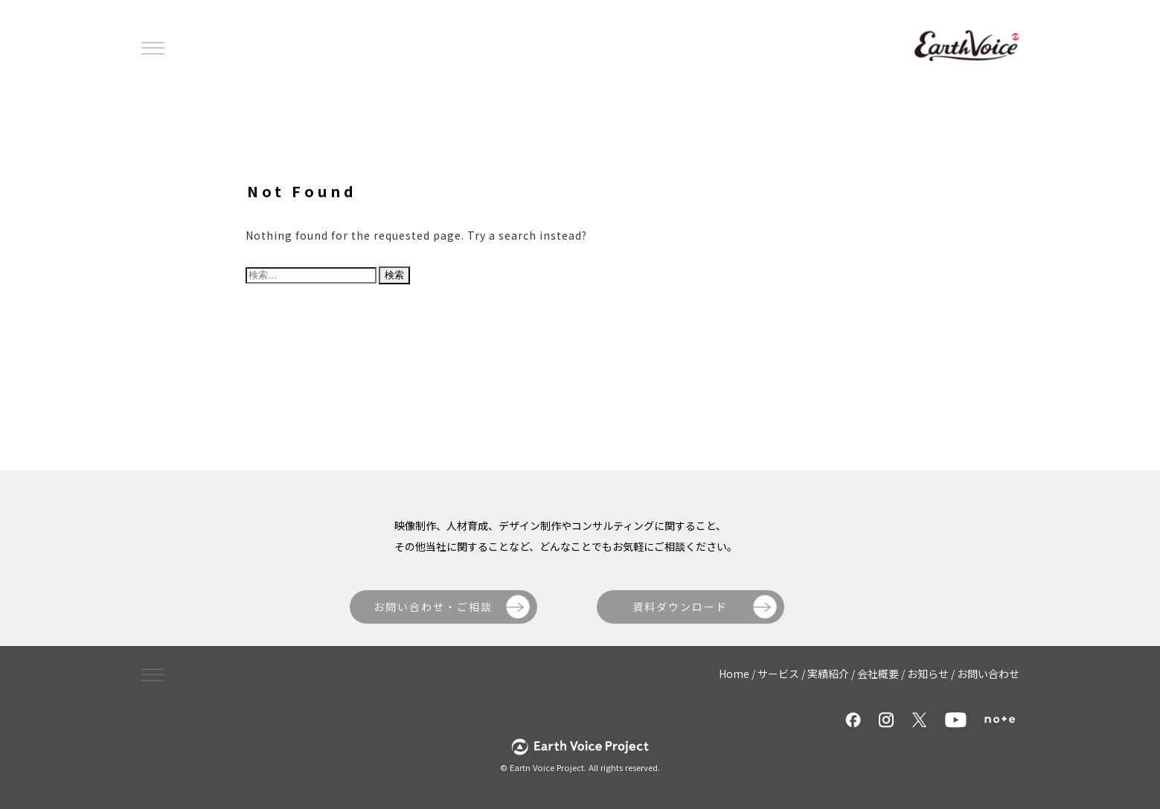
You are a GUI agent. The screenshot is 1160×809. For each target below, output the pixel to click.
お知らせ (928, 673)
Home (734, 673)
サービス (778, 673)
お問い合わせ (988, 673)
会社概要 (878, 673)
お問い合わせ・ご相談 (433, 606)
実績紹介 (828, 673)
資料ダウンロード (680, 606)
